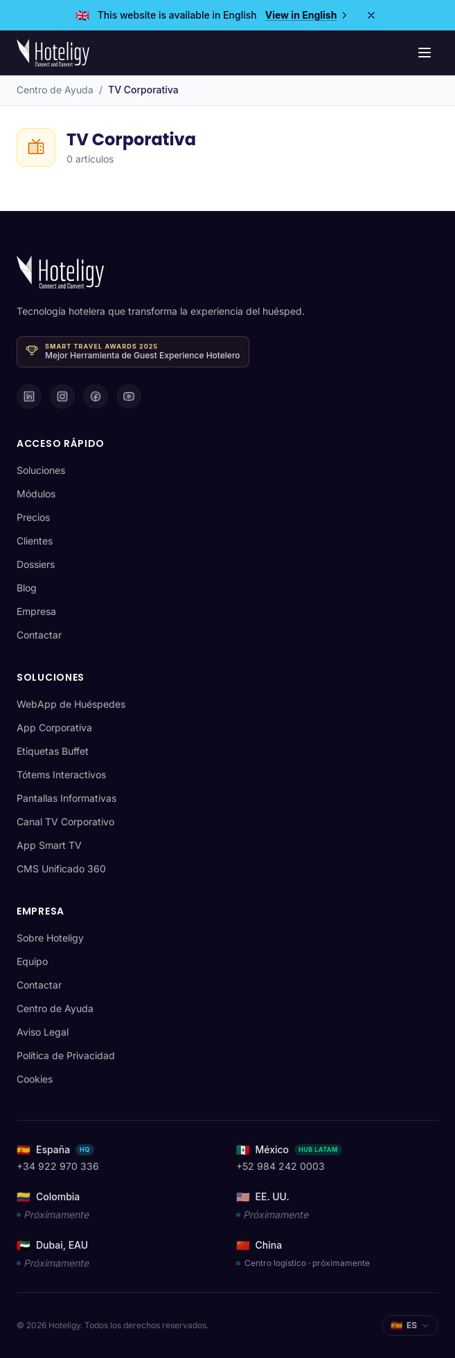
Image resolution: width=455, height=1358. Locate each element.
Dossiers (36, 564)
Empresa (36, 611)
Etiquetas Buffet (53, 751)
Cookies (35, 1079)
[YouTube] (128, 396)
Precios (33, 517)
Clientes (35, 541)
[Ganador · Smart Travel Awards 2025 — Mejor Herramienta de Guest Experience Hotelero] (133, 351)
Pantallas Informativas (66, 798)
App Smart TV (49, 845)
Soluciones (41, 470)
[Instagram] (62, 396)
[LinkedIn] (29, 396)
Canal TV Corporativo (65, 821)
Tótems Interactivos (61, 774)
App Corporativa (54, 727)
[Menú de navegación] (424, 52)
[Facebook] (95, 396)
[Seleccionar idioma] (410, 1325)
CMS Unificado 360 (61, 868)
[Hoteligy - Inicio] (53, 52)
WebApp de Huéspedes (71, 704)
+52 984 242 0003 (280, 1166)
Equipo (32, 961)
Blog (27, 588)
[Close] (371, 15)
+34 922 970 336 (58, 1166)
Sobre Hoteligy (50, 938)
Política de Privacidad (66, 1055)
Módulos (36, 493)
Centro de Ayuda (55, 89)
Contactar (39, 635)
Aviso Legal (43, 1032)
